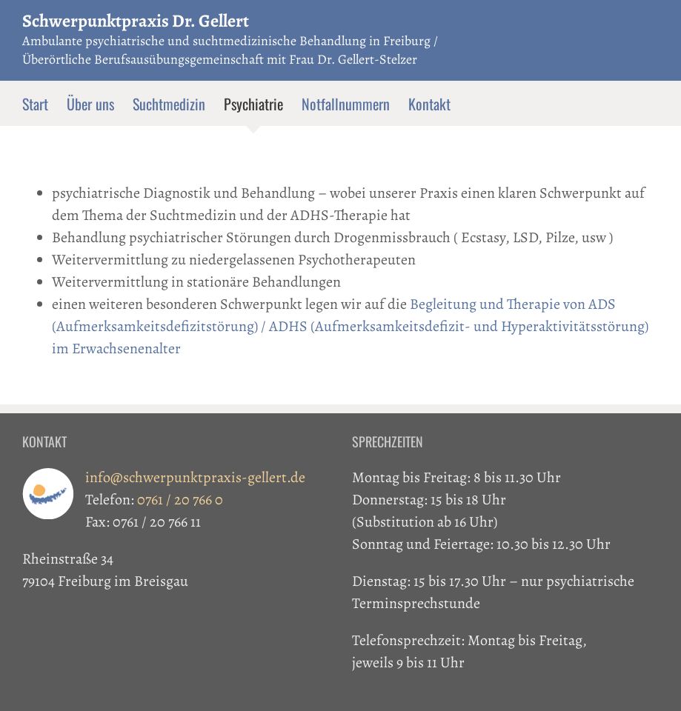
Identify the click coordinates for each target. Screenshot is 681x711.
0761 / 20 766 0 (180, 500)
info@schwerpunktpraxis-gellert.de (195, 477)
